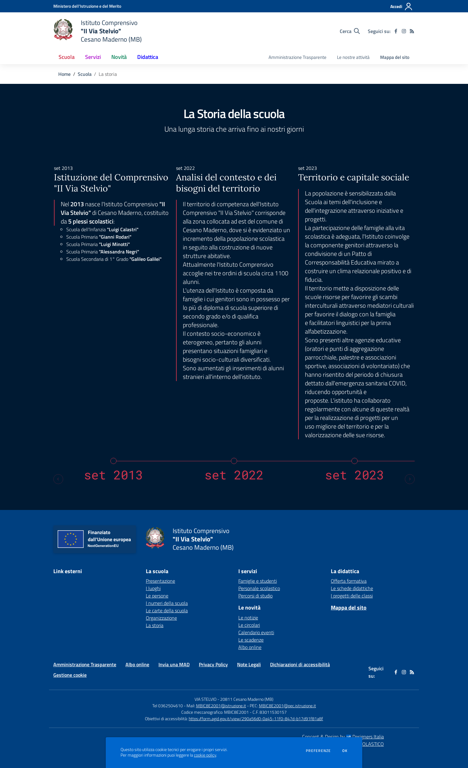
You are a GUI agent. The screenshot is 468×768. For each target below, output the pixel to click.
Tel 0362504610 (167, 705)
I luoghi (153, 588)
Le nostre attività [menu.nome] (353, 57)
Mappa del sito (394, 57)
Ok (345, 751)
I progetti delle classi (352, 595)
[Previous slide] (58, 479)
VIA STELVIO (205, 699)
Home (64, 74)
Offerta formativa (349, 581)
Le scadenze (251, 639)
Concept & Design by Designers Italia (343, 736)
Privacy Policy (213, 664)
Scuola (85, 74)
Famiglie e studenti (257, 581)
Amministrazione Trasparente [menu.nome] (297, 57)
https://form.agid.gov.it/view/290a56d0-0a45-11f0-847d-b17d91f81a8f (256, 718)
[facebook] (396, 31)
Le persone (157, 595)
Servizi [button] (93, 57)
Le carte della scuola (167, 610)
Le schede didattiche (352, 588)
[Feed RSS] (412, 31)
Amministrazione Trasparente (84, 664)
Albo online (249, 647)
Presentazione (160, 581)
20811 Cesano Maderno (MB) (246, 699)
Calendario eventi (256, 632)
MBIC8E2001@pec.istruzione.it (287, 705)
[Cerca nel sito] (350, 31)
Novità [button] (119, 57)
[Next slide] (410, 479)
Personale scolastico (259, 588)
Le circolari (249, 625)
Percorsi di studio (255, 595)
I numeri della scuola (167, 603)
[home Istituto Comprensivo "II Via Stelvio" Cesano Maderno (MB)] (97, 30)
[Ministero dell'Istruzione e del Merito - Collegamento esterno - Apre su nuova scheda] (87, 6)
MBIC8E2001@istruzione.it (221, 705)
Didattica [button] (147, 57)
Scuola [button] (67, 57)
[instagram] (404, 31)
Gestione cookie (70, 675)
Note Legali (249, 664)
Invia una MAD (174, 664)
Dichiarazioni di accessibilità (300, 664)
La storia (154, 625)
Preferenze (318, 751)
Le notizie (248, 617)
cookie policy (205, 755)
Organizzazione (161, 618)
